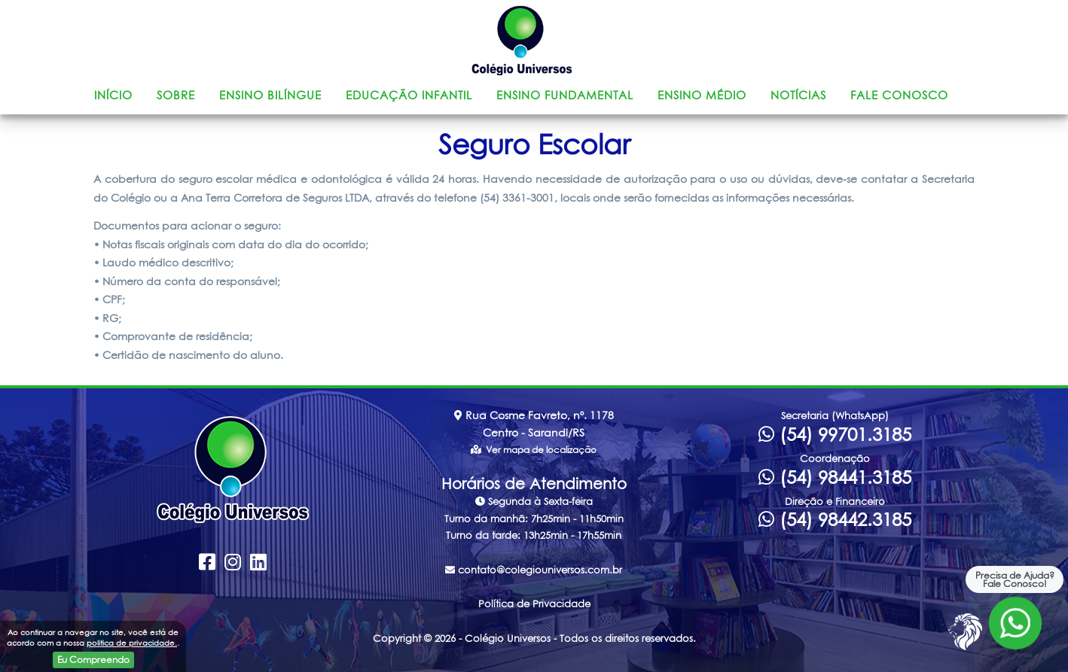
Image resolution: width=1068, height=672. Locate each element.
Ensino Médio (702, 95)
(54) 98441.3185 (834, 477)
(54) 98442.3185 (834, 519)
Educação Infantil (409, 95)
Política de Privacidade (534, 603)
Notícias (798, 95)
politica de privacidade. (132, 642)
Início (113, 95)
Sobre (176, 95)
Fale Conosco (899, 95)
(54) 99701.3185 (834, 434)
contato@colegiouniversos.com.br (533, 569)
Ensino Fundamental (564, 95)
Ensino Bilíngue (270, 95)
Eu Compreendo (93, 659)
